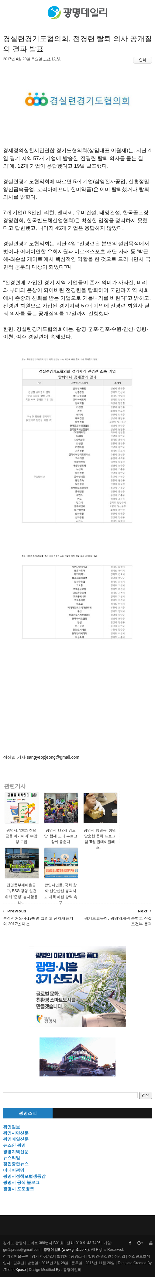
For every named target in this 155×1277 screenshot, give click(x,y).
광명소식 (28, 1113)
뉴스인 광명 (14, 1145)
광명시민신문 (16, 1133)
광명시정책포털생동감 (24, 1176)
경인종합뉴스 (16, 1163)
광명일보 (11, 1127)
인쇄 (142, 60)
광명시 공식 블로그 (21, 1182)
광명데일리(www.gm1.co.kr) (66, 1249)
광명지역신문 (16, 1151)
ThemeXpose (15, 1270)
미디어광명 (13, 1170)
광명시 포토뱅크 (18, 1188)
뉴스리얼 (11, 1157)
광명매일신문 (16, 1139)
